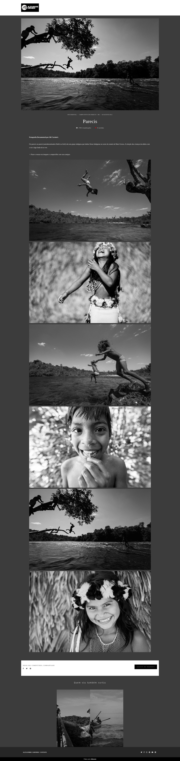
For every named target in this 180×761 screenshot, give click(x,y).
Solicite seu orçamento (146, 667)
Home (129, 8)
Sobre (146, 8)
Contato (155, 8)
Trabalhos (138, 8)
